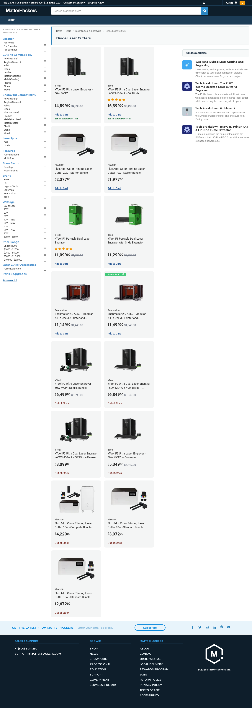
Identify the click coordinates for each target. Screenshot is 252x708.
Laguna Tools (11, 186)
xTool (6, 196)
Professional (100, 664)
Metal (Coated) (11, 79)
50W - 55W (9, 223)
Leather (8, 72)
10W (6, 209)
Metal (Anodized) (13, 75)
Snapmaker (10, 193)
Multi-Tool (9, 158)
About (144, 648)
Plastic (7, 82)
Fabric (7, 65)
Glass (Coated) (11, 112)
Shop (94, 648)
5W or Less (10, 205)
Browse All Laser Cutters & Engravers (22, 31)
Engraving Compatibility (19, 95)
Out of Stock (62, 403)
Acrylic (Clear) (11, 58)
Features (9, 150)
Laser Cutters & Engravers (88, 31)
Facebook (192, 627)
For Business (10, 49)
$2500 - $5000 (11, 252)
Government (99, 679)
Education (98, 669)
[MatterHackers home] (214, 654)
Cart (235, 3)
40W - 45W (9, 219)
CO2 (6, 142)
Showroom (98, 659)
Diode (7, 145)
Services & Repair (103, 685)
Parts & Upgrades (15, 274)
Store (68, 31)
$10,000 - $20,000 (13, 259)
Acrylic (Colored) (12, 62)
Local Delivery (151, 664)
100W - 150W (11, 237)
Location (8, 38)
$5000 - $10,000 (12, 256)
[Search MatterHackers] (204, 11)
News (94, 653)
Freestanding (10, 170)
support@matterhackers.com (38, 653)
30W (6, 216)
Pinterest (221, 627)
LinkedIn (214, 627)
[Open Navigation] (8, 20)
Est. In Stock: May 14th (66, 118)
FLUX (6, 179)
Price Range (11, 242)
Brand (7, 175)
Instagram (207, 627)
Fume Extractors (12, 268)
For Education (11, 46)
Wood (7, 89)
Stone (7, 86)
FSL (6, 183)
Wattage (9, 202)
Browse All (10, 280)
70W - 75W (9, 230)
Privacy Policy (151, 685)
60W (6, 226)
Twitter (200, 627)
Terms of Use (150, 690)
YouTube (228, 627)
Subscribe (150, 627)
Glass (7, 69)
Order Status (150, 659)
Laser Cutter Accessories (19, 265)
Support (96, 674)
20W (6, 212)
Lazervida (9, 190)
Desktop (8, 167)
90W (6, 233)
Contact (146, 653)
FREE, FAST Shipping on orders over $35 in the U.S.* (32, 2)
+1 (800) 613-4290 (94, 2)
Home (59, 31)
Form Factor (11, 163)
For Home (9, 42)
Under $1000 (10, 245)
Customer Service (73, 2)
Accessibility (149, 695)
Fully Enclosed (11, 154)
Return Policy (150, 679)
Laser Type (10, 138)
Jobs (143, 674)
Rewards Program (154, 669)
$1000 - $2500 (11, 249)
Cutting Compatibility (17, 54)
